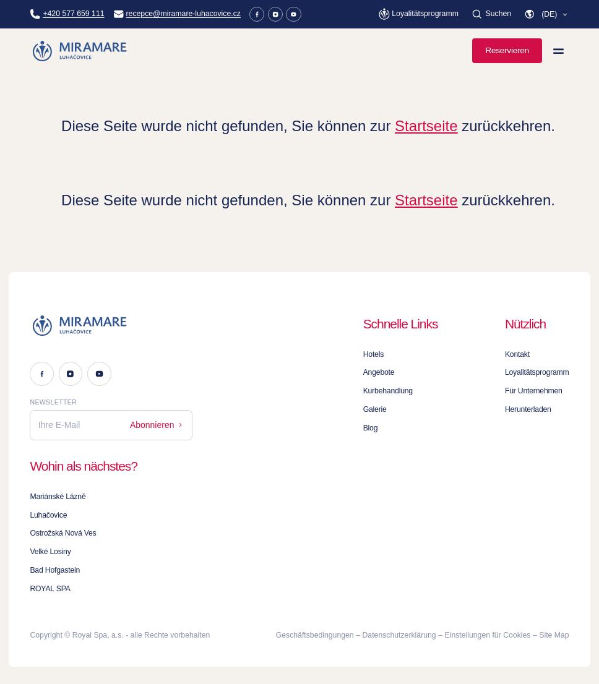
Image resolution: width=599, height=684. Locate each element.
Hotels (373, 354)
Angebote (379, 372)
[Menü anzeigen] (558, 51)
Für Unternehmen (533, 391)
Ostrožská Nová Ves (63, 533)
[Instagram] (275, 14)
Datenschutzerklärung (399, 635)
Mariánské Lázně (57, 496)
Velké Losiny (50, 551)
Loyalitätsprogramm (537, 372)
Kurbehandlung (388, 391)
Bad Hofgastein (55, 570)
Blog (370, 428)
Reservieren (506, 50)
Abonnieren (157, 425)
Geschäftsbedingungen (315, 635)
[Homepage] (80, 51)
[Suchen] (491, 14)
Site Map (554, 635)
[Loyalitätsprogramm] (419, 14)
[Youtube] (293, 14)
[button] (546, 14)
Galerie (375, 409)
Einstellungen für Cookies (488, 635)
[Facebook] (257, 14)
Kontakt (517, 354)
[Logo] (111, 325)
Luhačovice (48, 515)
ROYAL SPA (50, 588)
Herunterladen (528, 409)
